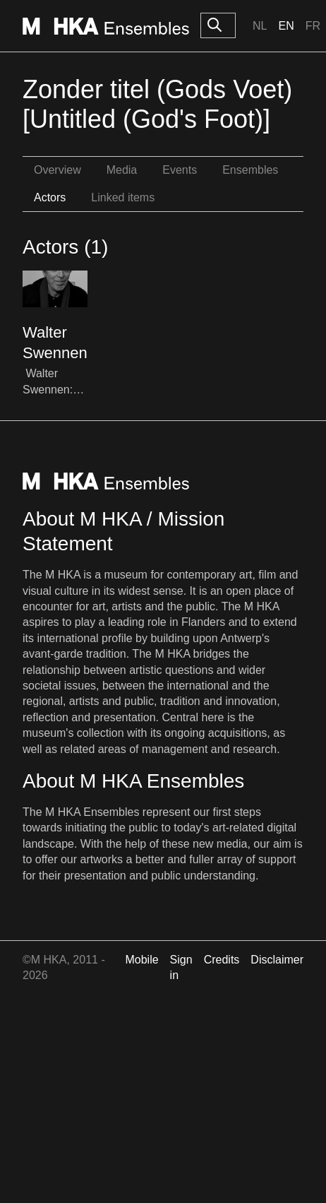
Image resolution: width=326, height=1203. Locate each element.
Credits (222, 960)
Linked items (123, 197)
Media (122, 170)
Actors (50, 197)
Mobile (141, 960)
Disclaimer (276, 960)
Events (179, 170)
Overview (57, 170)
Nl (260, 26)
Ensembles (250, 170)
